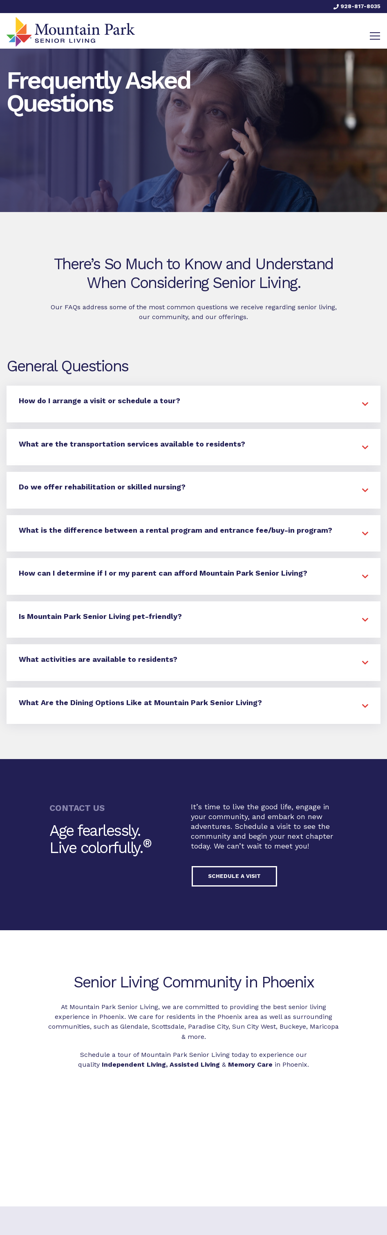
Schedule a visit (234, 876)
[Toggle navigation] (374, 35)
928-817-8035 (356, 6)
